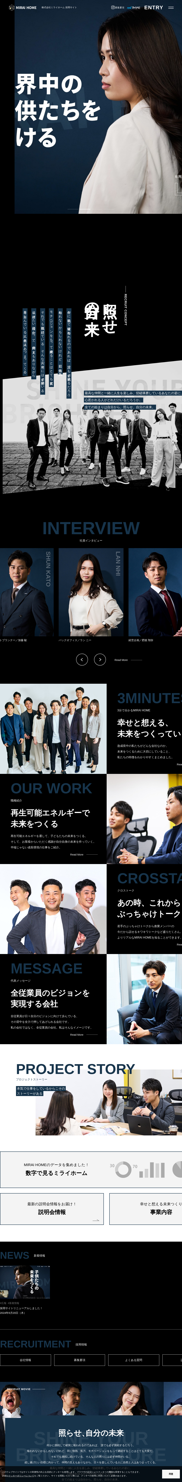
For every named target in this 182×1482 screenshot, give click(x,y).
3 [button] (93, 211)
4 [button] (105, 211)
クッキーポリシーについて (21, 1476)
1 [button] (69, 211)
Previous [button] (82, 660)
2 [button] (81, 211)
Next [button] (100, 660)
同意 (171, 1474)
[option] (91, 107)
